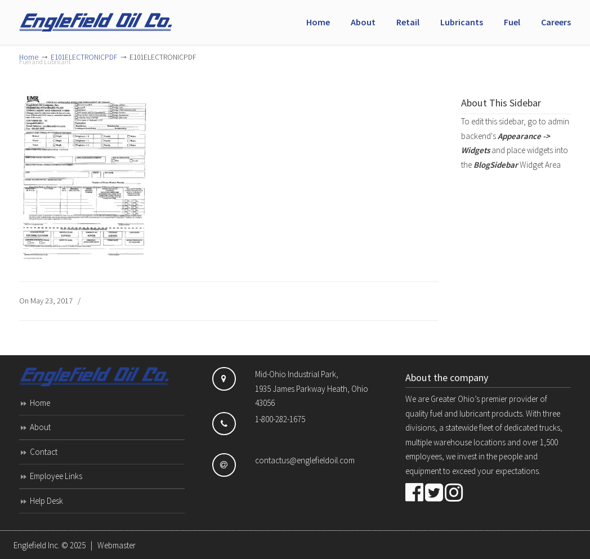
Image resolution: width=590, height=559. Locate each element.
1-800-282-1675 (280, 419)
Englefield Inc (103, 17)
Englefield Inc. (37, 545)
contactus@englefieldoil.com (305, 460)
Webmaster (116, 545)
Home (40, 402)
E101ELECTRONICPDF (84, 57)
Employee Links (56, 476)
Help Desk (46, 500)
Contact (43, 451)
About (40, 427)
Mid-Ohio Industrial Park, (296, 374)
